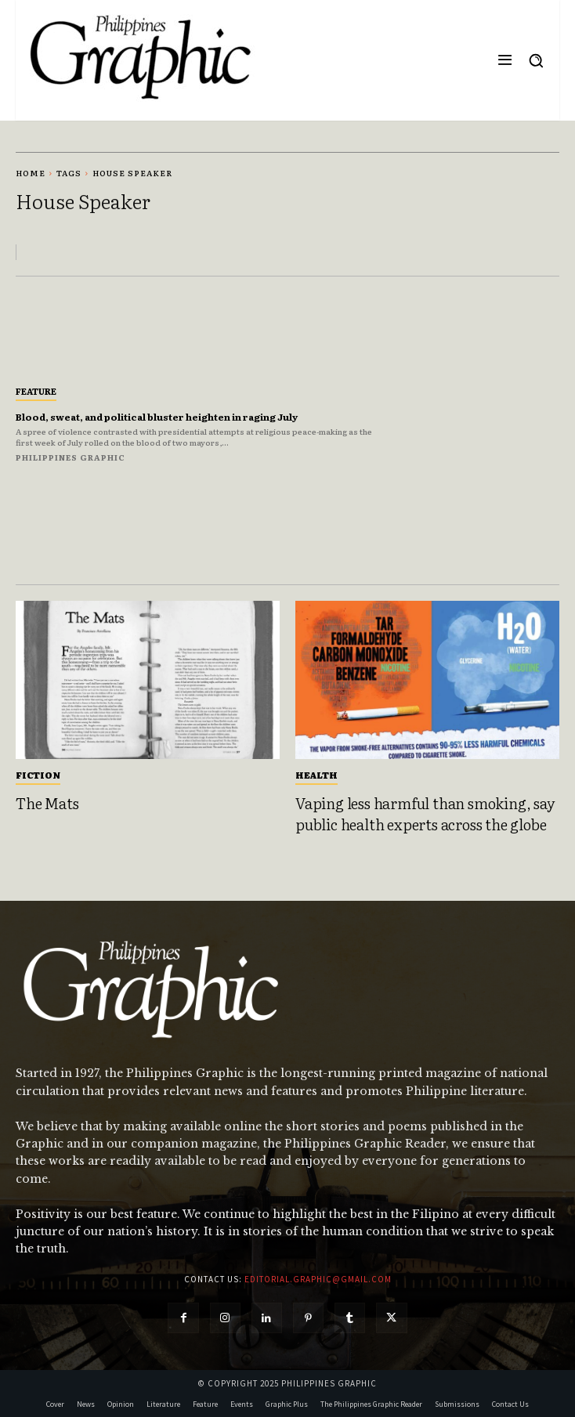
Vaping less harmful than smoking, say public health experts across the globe (425, 813)
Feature (36, 391)
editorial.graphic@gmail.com (318, 1279)
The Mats (47, 803)
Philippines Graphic (70, 457)
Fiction (38, 774)
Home (30, 173)
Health (316, 774)
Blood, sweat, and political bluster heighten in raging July (157, 417)
